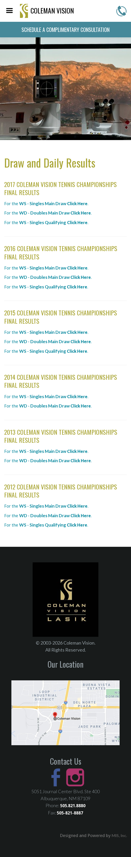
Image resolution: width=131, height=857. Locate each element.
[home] (45, 11)
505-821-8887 (70, 813)
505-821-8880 (121, 11)
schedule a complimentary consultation (65, 29)
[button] (9, 11)
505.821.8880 (72, 805)
